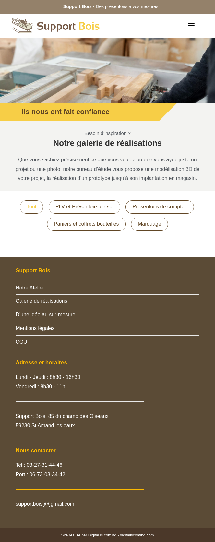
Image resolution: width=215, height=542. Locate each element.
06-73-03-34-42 (47, 474)
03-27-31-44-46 (44, 465)
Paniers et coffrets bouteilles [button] (86, 224)
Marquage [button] (149, 224)
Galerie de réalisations (41, 301)
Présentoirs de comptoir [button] (159, 206)
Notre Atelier (30, 287)
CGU (21, 342)
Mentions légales (35, 328)
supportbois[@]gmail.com (45, 504)
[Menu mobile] (191, 25)
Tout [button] (31, 206)
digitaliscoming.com (137, 535)
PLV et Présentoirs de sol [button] (84, 206)
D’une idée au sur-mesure (45, 314)
